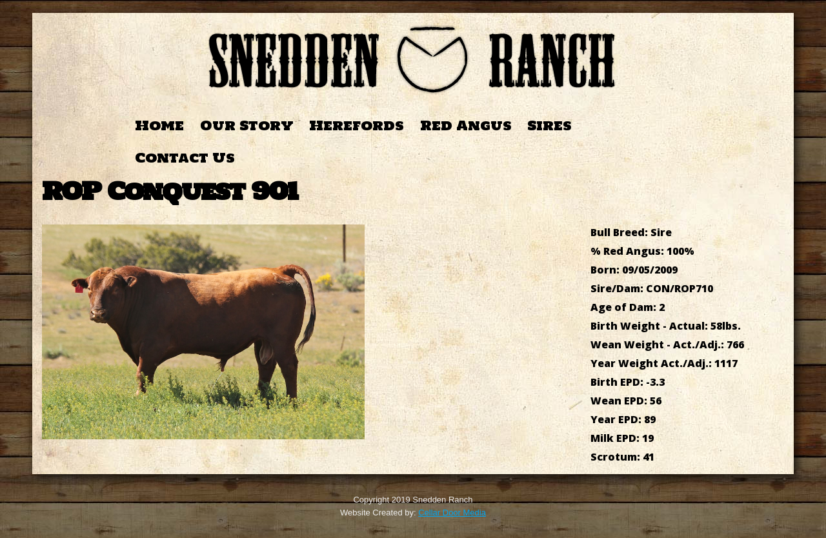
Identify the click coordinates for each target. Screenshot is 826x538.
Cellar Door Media (452, 512)
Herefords (356, 125)
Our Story (247, 125)
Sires (549, 125)
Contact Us (185, 157)
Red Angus (466, 125)
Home (159, 125)
